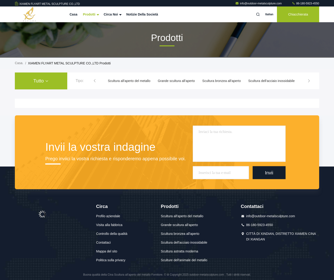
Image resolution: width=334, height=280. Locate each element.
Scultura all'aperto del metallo (129, 81)
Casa (73, 14)
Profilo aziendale (108, 216)
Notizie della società (142, 14)
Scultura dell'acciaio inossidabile (271, 81)
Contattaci (103, 242)
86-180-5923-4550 (305, 3)
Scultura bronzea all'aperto (221, 81)
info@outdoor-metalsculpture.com (259, 3)
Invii (269, 172)
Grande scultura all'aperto (176, 81)
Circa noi (112, 14)
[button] (94, 81)
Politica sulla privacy (110, 260)
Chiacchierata (298, 14)
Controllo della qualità (111, 234)
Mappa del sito (106, 251)
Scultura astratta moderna (179, 251)
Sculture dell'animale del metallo (184, 260)
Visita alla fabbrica (109, 225)
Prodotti (90, 14)
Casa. (19, 63)
